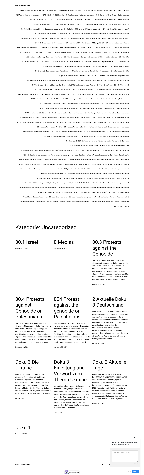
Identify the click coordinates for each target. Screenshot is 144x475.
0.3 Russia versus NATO (30, 62)
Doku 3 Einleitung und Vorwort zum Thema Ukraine (70, 370)
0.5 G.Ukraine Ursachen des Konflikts (49, 127)
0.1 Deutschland (123, 20)
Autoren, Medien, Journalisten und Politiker (75, 202)
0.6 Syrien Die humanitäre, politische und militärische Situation (108, 178)
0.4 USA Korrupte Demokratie (119, 99)
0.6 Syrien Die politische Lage (55, 183)
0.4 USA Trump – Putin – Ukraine (96, 113)
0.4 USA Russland (123, 108)
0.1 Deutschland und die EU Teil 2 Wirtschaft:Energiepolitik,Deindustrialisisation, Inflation (99, 34)
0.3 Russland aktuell (58, 62)
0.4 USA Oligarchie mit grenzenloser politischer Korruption (58, 108)
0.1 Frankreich (25, 52)
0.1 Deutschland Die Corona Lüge (117, 24)
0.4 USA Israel (102, 99)
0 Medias (64, 242)
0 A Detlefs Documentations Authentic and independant (38, 10)
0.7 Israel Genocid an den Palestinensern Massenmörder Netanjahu (44, 197)
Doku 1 (23, 427)
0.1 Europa (86, 43)
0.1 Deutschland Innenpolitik (30, 29)
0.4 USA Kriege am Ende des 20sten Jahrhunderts (48, 85)
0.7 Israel (112, 192)
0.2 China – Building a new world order (58, 52)
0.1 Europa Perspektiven (68, 48)
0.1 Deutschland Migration (41, 24)
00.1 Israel (26, 242)
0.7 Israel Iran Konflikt (101, 197)
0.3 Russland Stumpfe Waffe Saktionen (78, 66)
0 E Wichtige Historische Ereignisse (27, 15)
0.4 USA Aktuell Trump (62, 90)
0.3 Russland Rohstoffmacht (53, 66)
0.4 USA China (45, 94)
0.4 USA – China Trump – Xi (106, 85)
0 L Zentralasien (123, 15)
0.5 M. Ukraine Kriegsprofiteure (94, 132)
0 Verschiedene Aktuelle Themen (105, 20)
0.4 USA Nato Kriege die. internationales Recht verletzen (81, 104)
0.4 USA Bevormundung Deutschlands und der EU (112, 90)
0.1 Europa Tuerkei (84, 48)
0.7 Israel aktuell (123, 192)
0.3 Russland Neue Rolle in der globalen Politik (98, 62)
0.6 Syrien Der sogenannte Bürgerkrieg (49, 178)
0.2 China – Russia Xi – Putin (83, 52)
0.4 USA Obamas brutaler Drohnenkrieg (115, 104)
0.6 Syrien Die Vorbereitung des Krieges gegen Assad (111, 183)
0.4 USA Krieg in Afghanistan (50, 104)
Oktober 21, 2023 (98, 343)
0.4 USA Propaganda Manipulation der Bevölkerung (97, 108)
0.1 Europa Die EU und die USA (27, 48)
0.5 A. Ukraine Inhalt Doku (101, 118)
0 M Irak (32, 20)
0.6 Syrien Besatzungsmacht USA (52, 174)
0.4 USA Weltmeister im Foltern (29, 118)
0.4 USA (95, 76)
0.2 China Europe (111, 57)
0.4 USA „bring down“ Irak (43, 90)
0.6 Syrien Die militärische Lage (32, 183)
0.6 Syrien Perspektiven (66, 188)
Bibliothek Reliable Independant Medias (105, 202)
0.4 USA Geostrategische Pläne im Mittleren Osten (78, 99)
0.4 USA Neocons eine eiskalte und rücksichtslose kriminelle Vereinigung (51, 80)
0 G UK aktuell (46, 15)
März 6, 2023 (58, 413)
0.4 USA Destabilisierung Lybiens (118, 94)
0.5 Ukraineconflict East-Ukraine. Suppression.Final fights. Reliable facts (105, 136)
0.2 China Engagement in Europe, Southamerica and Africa (83, 57)
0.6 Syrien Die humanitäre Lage (74, 178)
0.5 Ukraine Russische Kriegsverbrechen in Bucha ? (61, 136)
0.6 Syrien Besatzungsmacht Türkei (117, 169)
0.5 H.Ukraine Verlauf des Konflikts (75, 127)
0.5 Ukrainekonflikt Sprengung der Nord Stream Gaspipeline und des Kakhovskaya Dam (100, 145)
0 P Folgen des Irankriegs (64, 20)
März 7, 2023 (19, 398)
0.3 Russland (45, 62)
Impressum (125, 202)
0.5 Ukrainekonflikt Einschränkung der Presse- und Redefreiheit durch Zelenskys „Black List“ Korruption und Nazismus (60, 150)
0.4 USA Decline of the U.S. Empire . (64, 94)
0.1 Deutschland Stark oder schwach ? (116, 29)
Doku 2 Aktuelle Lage (109, 365)
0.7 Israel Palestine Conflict (119, 197)
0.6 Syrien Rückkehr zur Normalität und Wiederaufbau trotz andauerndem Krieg (102, 188)
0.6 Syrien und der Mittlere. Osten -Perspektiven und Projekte (58, 192)
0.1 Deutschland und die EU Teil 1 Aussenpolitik (51, 34)
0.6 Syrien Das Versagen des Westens (116, 164)
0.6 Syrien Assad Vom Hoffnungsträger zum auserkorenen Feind (40, 169)
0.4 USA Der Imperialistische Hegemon (91, 94)
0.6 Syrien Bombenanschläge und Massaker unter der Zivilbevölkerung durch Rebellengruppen (97, 174)
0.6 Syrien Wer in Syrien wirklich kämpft (94, 192)
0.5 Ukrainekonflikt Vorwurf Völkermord (29, 159)
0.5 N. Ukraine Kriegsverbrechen (118, 132)
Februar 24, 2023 (98, 404)
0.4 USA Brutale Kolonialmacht (28, 94)
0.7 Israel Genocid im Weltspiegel (80, 197)
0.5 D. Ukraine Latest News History (68, 122)
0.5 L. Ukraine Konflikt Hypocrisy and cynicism (66, 132)
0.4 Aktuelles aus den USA (120, 71)
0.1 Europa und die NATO (101, 48)
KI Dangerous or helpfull (121, 206)
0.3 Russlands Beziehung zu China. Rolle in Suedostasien (90, 71)
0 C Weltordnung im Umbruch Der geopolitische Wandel (102, 10)
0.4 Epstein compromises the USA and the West (74, 76)
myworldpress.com (22, 6)
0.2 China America (101, 52)
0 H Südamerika (58, 15)
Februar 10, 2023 (21, 434)
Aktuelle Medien (52, 202)
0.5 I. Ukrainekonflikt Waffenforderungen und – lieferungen (109, 127)
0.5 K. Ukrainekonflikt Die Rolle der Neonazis (34, 132)
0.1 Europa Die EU (98, 43)
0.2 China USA (124, 57)
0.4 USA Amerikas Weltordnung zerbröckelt (114, 76)
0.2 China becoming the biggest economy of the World (43, 57)
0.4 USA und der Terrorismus (119, 113)
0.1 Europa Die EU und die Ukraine (117, 43)
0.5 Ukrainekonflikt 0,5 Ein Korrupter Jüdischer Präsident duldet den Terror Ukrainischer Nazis (97, 141)
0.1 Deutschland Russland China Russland (67, 24)
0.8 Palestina (40, 202)
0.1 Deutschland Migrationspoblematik (88, 29)
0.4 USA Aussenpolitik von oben (82, 90)
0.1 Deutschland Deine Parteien (93, 24)
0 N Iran (40, 20)
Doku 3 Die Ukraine (27, 365)
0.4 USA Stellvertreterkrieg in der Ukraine (81, 85)
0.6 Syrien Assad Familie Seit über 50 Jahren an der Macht (83, 169)
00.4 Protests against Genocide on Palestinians (30, 308)
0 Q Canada (79, 20)
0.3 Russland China (73, 62)
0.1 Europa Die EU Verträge (49, 48)
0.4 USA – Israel (123, 85)
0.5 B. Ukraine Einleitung (120, 118)
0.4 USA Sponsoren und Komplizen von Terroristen (66, 113)
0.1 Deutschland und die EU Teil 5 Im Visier (49, 43)
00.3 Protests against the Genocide (107, 248)
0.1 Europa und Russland (120, 48)
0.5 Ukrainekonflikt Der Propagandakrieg (115, 150)
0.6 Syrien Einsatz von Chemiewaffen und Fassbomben (37, 188)
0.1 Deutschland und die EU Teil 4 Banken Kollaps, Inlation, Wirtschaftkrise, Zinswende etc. (98, 38)
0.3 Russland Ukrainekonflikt (119, 66)
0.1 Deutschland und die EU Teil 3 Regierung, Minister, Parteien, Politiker (42, 38)
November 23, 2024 (60, 248)
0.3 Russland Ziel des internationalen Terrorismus (51, 71)
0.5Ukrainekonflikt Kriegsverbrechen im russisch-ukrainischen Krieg (91, 159)
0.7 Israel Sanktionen (27, 202)
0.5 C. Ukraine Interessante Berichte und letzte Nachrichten (35, 122)
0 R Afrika (88, 20)
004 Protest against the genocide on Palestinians (67, 308)
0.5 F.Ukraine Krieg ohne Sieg (119, 122)
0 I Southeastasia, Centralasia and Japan (80, 15)
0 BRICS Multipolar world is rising (70, 10)
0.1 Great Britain (37, 52)
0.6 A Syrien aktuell (122, 159)
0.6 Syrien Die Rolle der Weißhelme (79, 183)
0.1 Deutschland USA (73, 43)
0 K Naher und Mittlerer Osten (106, 15)
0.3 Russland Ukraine (100, 66)
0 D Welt (126, 10)
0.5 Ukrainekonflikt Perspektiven (55, 159)
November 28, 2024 (22, 248)
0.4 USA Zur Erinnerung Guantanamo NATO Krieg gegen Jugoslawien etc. (66, 118)
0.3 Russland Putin (122, 62)
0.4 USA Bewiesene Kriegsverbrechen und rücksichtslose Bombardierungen (103, 80)
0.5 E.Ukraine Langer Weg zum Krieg (95, 122)
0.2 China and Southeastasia (119, 52)
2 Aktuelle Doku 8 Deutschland (109, 302)
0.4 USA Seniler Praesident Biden (36, 113)
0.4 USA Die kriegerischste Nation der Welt (45, 99)
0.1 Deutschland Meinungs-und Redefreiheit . (58, 29)
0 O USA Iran (49, 20)
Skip (129, 471)
